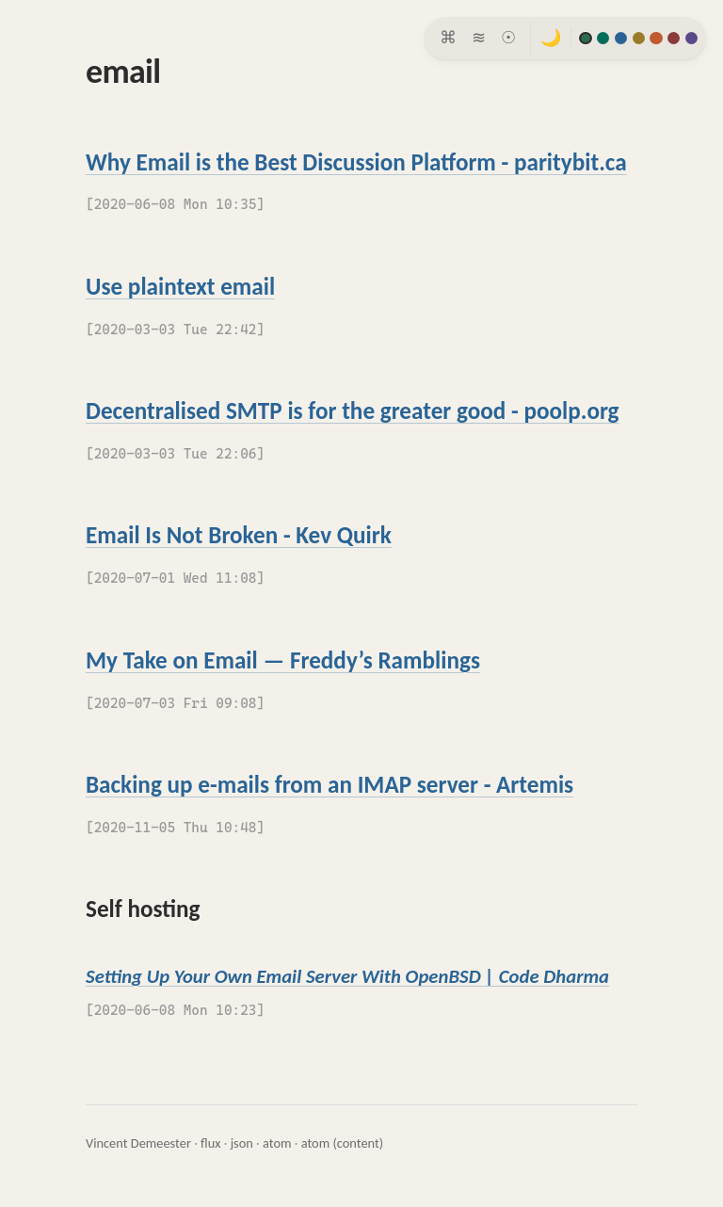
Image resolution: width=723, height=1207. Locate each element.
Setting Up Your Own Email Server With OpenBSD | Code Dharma (347, 976)
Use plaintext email (180, 286)
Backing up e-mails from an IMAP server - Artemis (329, 784)
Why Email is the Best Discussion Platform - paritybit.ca (356, 162)
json (242, 1143)
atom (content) (342, 1143)
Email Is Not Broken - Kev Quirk (239, 535)
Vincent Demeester (138, 1143)
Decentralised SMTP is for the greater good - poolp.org (352, 411)
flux (210, 1143)
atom (277, 1143)
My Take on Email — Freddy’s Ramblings (283, 660)
